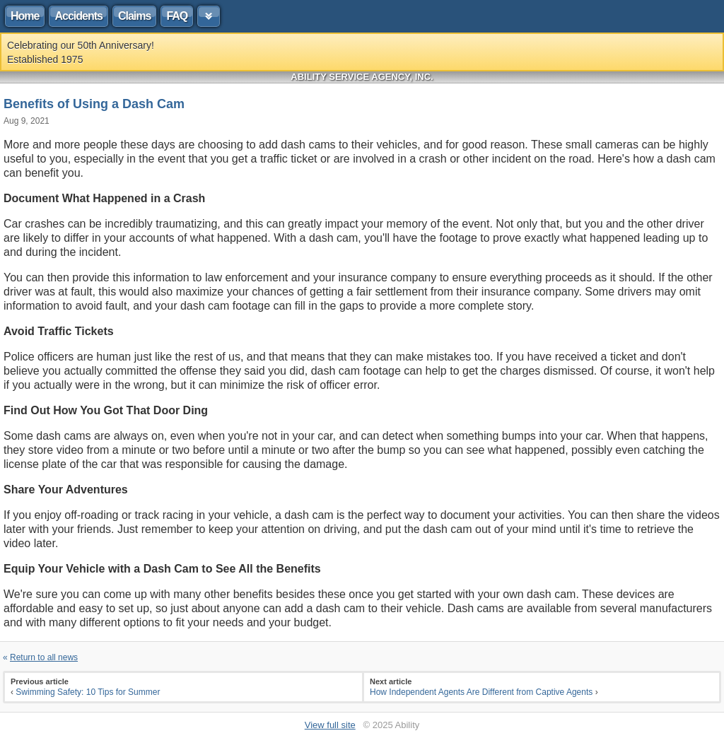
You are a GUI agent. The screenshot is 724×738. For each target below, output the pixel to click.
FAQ (176, 16)
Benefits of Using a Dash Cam (94, 104)
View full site (330, 725)
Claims (134, 16)
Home (25, 16)
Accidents (78, 16)
